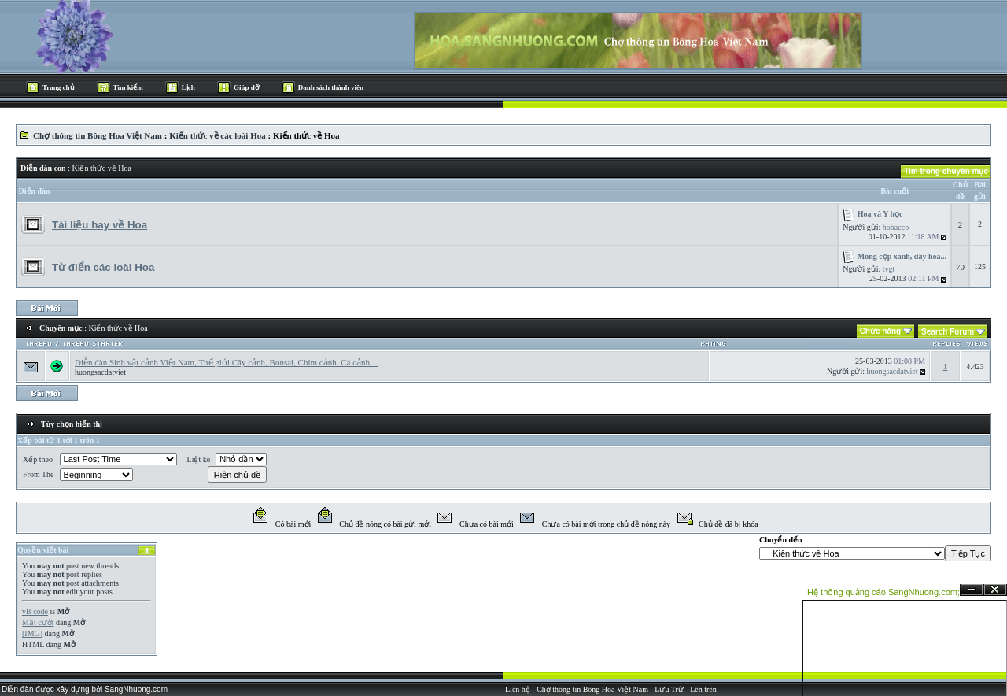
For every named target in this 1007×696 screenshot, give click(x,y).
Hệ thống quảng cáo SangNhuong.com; (883, 592)
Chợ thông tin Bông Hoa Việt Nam (91, 135)
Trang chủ (58, 87)
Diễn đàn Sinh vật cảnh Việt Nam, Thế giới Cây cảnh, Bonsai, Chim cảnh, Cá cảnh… (226, 362)
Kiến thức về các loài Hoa (217, 135)
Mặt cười (37, 622)
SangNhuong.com (136, 689)
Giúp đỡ (247, 87)
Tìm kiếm (128, 87)
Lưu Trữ (669, 689)
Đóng (995, 590)
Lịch (188, 87)
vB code (35, 611)
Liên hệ (517, 689)
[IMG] (32, 633)
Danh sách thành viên (330, 87)
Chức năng (881, 331)
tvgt (889, 269)
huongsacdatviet (100, 372)
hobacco (896, 227)
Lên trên (703, 689)
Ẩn (971, 590)
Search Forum (947, 332)
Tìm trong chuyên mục (946, 171)
